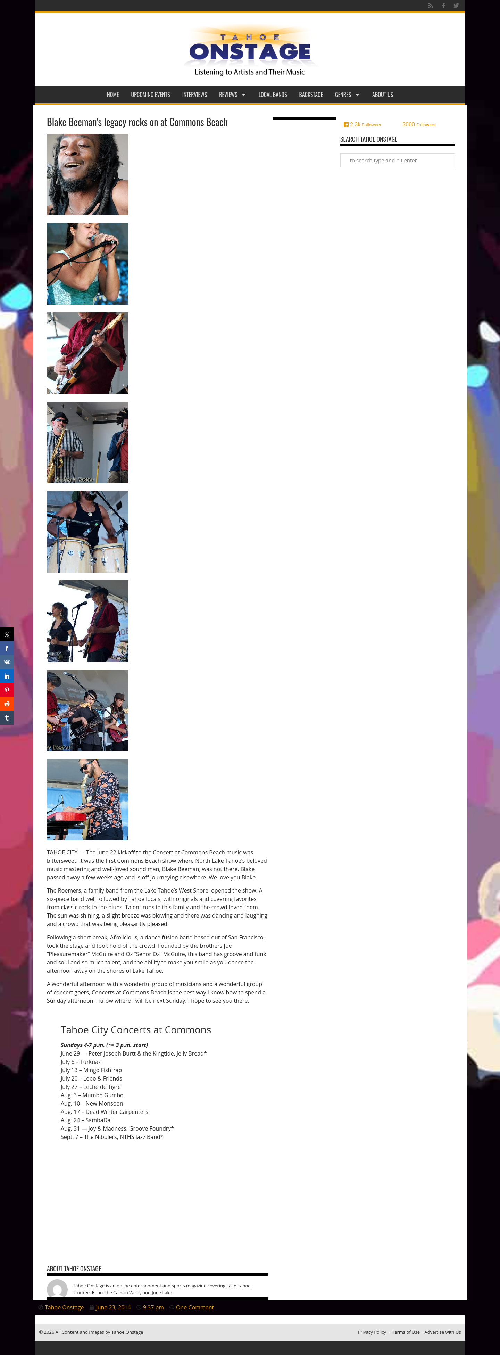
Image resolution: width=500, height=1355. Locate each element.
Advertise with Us (443, 1332)
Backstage (311, 94)
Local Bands (273, 94)
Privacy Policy (372, 1332)
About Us (382, 94)
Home (113, 94)
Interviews (194, 94)
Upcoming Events (150, 94)
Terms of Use (406, 1332)
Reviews (233, 94)
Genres (347, 94)
